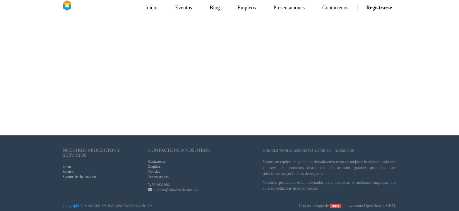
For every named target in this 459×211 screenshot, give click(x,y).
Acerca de (344, 151)
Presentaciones (158, 177)
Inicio (67, 167)
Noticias (154, 171)
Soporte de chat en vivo (79, 177)
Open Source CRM (379, 205)
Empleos (154, 166)
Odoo (335, 205)
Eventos (68, 172)
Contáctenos (157, 161)
